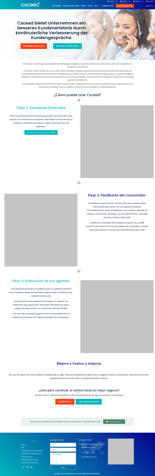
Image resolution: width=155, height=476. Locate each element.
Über (83, 6)
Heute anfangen (125, 6)
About (23, 444)
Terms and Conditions (29, 463)
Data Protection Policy (29, 460)
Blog (90, 6)
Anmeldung (108, 6)
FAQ (96, 6)
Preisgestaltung (71, 6)
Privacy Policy (26, 457)
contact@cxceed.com (89, 457)
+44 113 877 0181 (87, 452)
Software (56, 6)
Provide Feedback (114, 421)
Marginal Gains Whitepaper (32, 451)
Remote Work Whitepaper (31, 453)
